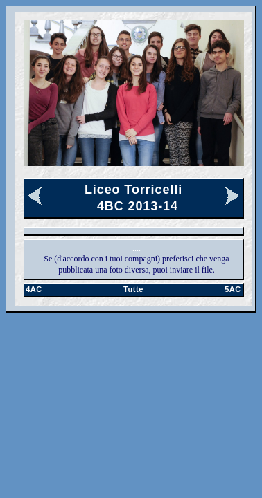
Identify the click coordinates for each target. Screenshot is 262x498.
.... (136, 248)
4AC (34, 289)
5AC (233, 289)
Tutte (133, 289)
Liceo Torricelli (133, 189)
